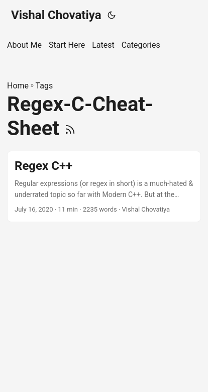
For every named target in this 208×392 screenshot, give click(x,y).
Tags (44, 85)
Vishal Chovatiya (56, 15)
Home (18, 85)
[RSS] (70, 128)
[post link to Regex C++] (104, 186)
